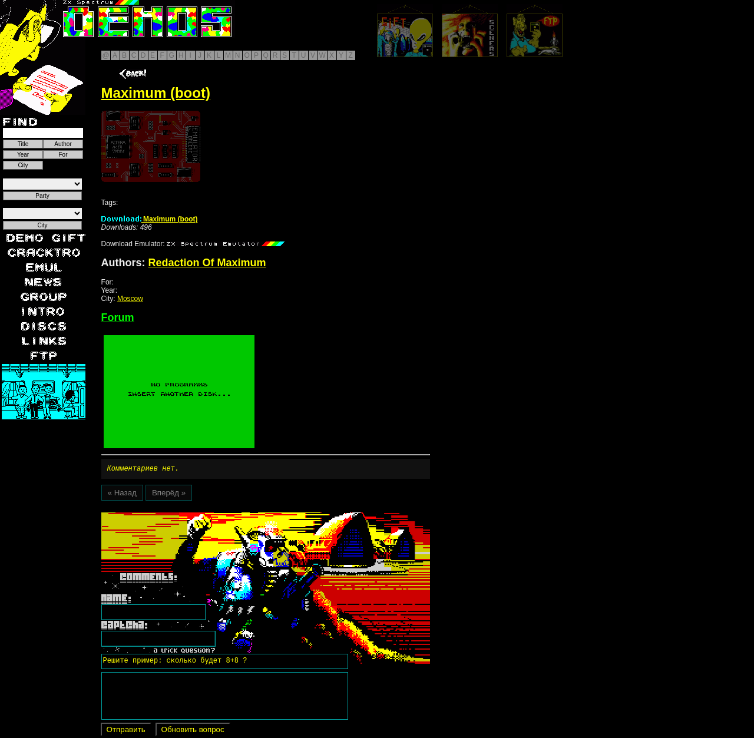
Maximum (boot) (149, 219)
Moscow (130, 298)
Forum (117, 317)
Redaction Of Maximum (207, 263)
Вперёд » (169, 494)
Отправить (126, 731)
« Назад (122, 494)
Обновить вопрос (192, 731)
